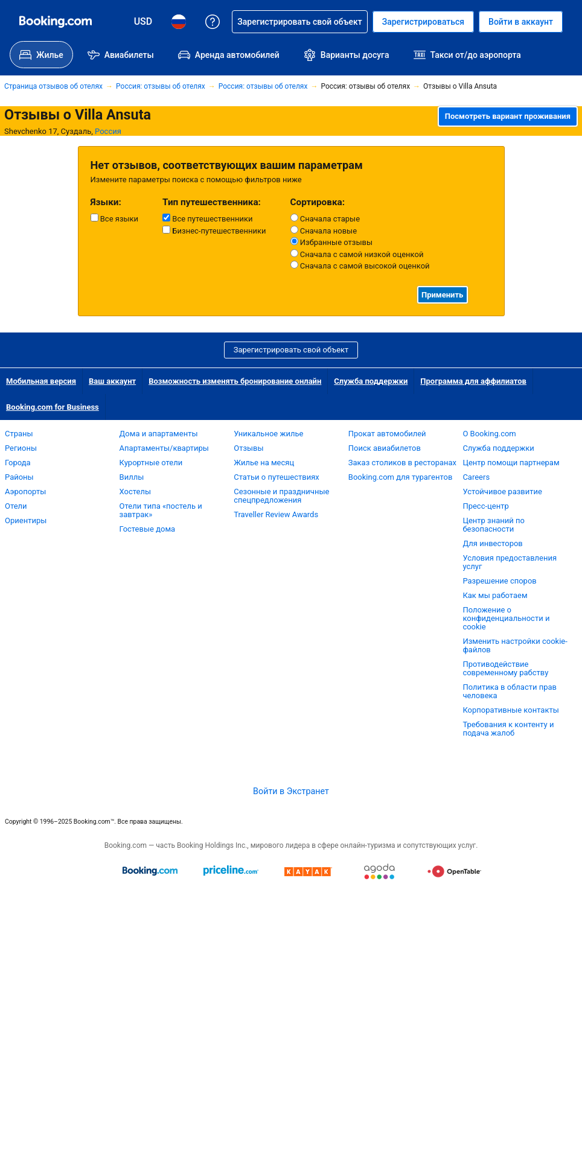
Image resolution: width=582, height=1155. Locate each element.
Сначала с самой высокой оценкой (360, 265)
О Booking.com (489, 433)
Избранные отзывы (331, 242)
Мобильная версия (41, 381)
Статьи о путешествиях (276, 477)
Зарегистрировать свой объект (291, 349)
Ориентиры (25, 520)
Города (18, 462)
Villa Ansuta (113, 114)
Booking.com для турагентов (400, 477)
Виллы (132, 477)
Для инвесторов (492, 543)
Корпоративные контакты (510, 709)
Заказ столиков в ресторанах (402, 462)
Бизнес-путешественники (214, 230)
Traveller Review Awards (276, 514)
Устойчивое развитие (502, 491)
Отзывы (248, 448)
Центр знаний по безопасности (493, 524)
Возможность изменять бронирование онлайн (235, 381)
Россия (108, 131)
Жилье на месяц (264, 462)
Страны (19, 433)
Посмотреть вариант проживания (508, 116)
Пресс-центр (485, 506)
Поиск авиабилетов (384, 448)
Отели (16, 506)
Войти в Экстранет (291, 791)
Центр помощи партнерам (510, 462)
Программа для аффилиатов (473, 381)
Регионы (21, 448)
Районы (19, 477)
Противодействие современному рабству (505, 668)
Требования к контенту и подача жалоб (508, 728)
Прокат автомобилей (387, 433)
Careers (476, 477)
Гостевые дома (148, 528)
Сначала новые (323, 230)
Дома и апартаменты (159, 433)
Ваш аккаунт (112, 381)
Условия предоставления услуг (509, 562)
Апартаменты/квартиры (164, 448)
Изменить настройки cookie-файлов (514, 645)
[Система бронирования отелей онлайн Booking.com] (55, 22)
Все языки (115, 218)
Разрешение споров (499, 580)
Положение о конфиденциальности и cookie (505, 618)
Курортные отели (151, 462)
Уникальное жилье (268, 433)
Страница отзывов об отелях (53, 86)
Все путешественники (207, 218)
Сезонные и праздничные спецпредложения (281, 495)
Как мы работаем (494, 595)
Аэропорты (25, 491)
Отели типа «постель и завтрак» (161, 510)
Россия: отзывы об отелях (160, 86)
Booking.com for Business (52, 407)
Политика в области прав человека (509, 691)
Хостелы (135, 491)
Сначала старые (325, 218)
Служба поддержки (371, 381)
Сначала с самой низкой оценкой (357, 254)
